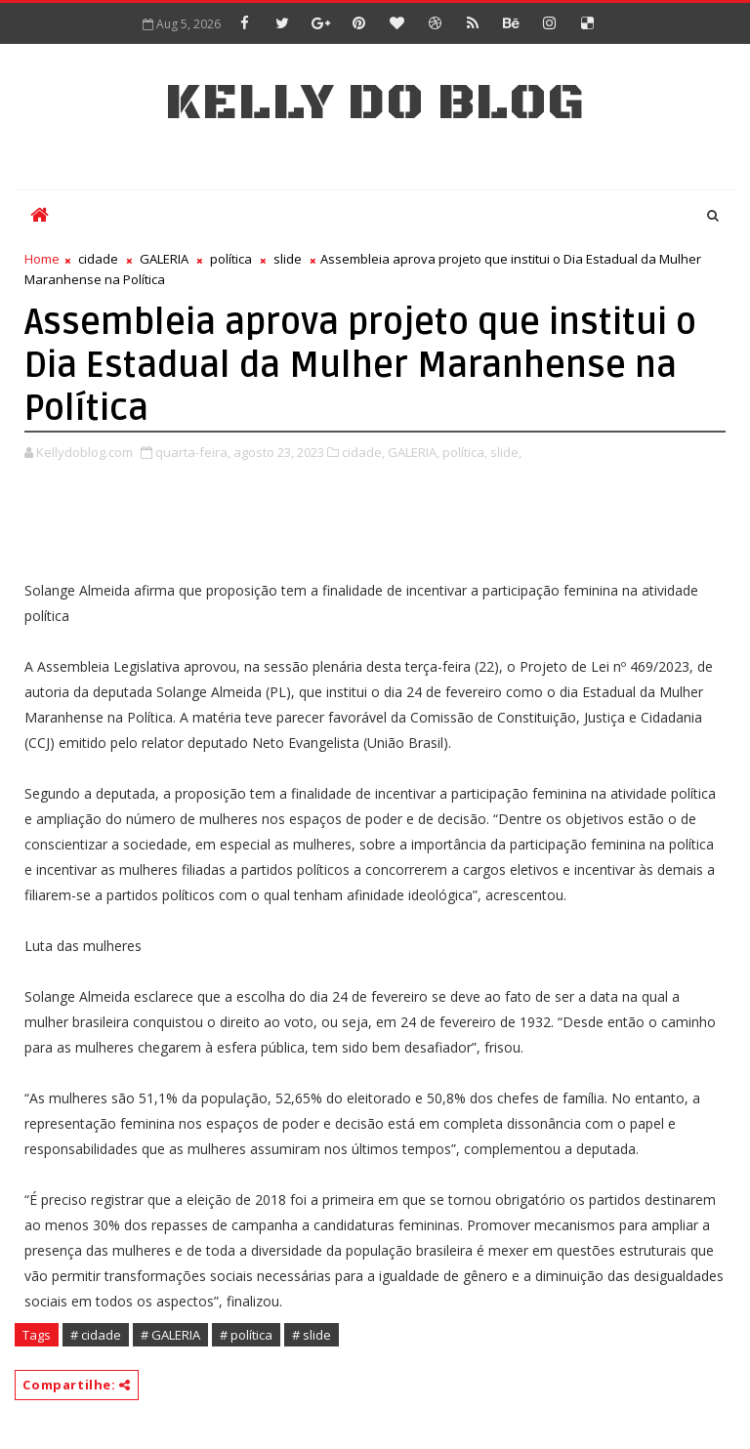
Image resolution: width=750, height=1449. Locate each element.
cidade (98, 259)
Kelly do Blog (375, 103)
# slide (311, 1335)
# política (246, 1335)
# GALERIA (170, 1335)
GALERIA (164, 259)
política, (464, 452)
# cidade (95, 1335)
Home (42, 259)
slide (287, 259)
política (231, 259)
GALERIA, (413, 452)
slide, (505, 452)
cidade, (363, 452)
